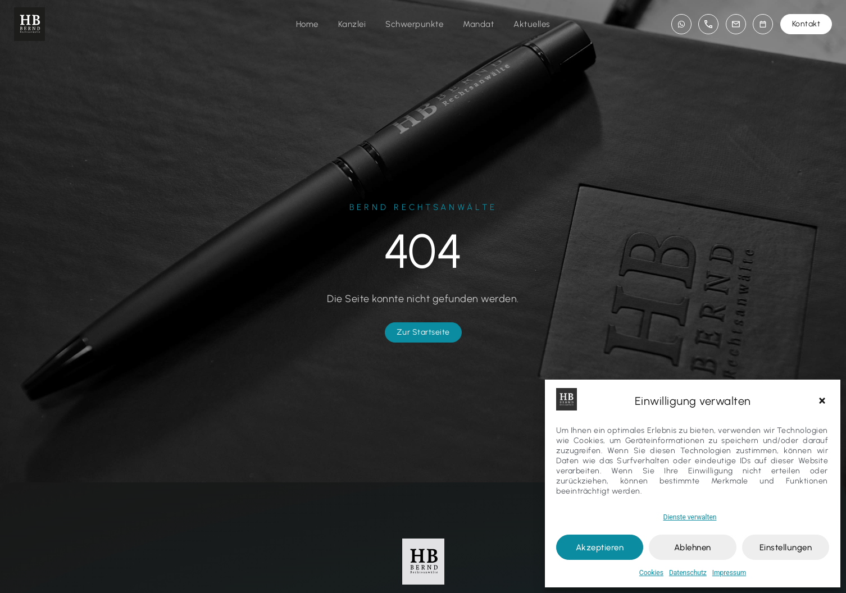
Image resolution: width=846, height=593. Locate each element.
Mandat (478, 24)
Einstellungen (785, 547)
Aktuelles (532, 24)
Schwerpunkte (414, 24)
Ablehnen (692, 547)
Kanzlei (352, 24)
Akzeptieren (600, 547)
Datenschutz (688, 573)
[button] (823, 401)
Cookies (651, 573)
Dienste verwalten (690, 517)
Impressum (729, 573)
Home (307, 24)
